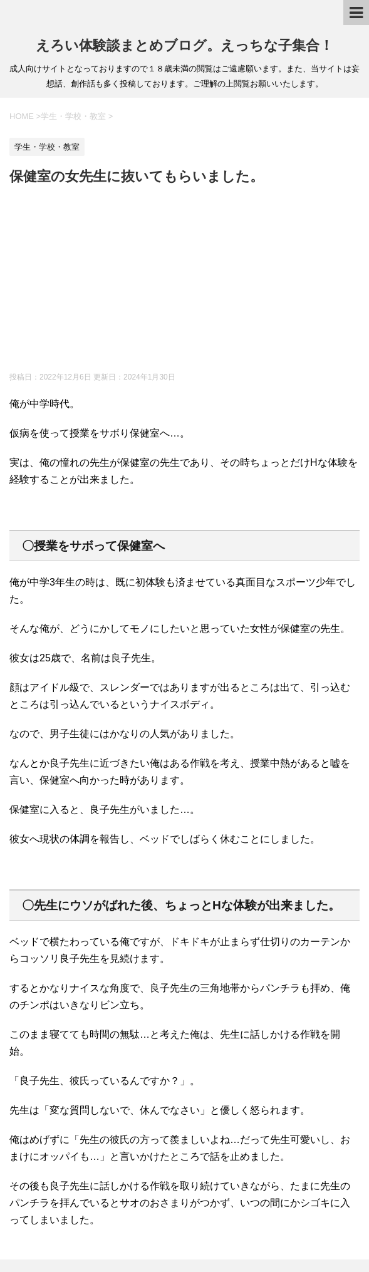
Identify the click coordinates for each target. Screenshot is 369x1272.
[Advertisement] (184, 281)
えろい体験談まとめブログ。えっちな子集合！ (184, 45)
